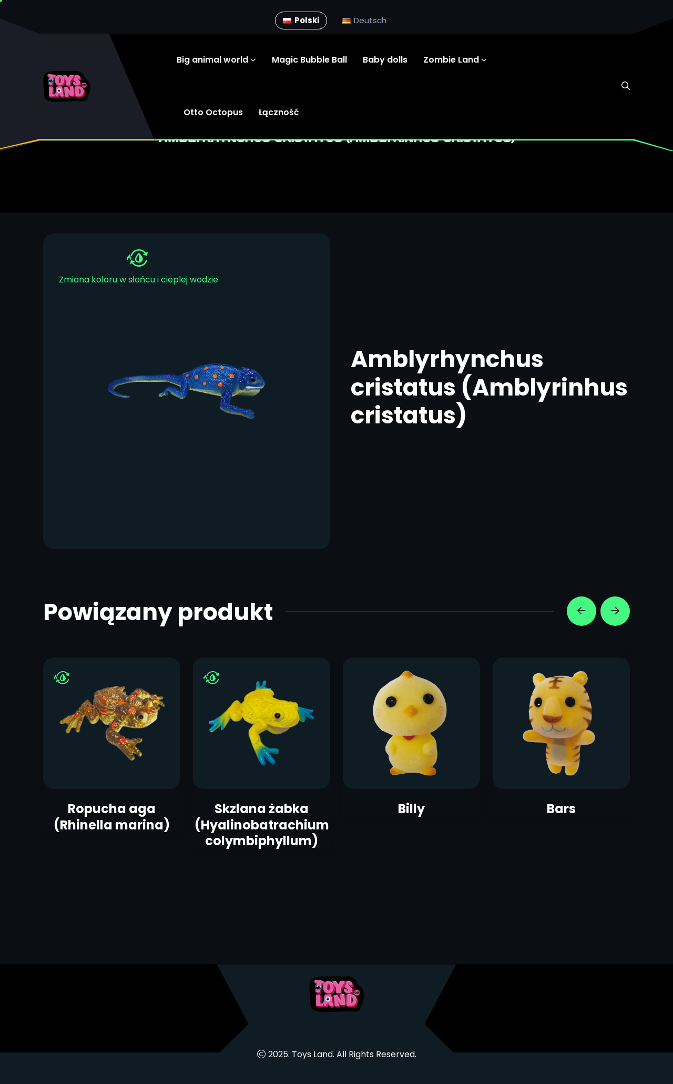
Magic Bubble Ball (309, 60)
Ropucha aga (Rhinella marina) (112, 817)
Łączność (279, 112)
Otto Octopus (213, 112)
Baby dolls (385, 60)
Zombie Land (451, 60)
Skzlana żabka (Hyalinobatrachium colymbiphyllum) (262, 824)
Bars (561, 808)
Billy (411, 808)
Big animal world (212, 60)
